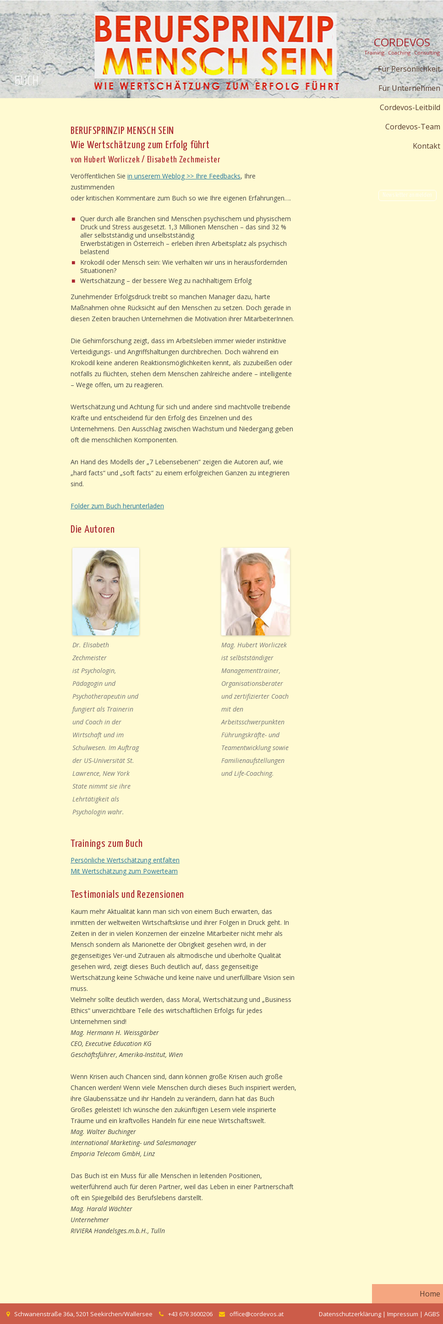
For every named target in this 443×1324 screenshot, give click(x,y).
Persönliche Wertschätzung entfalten (125, 860)
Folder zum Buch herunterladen (117, 505)
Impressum (402, 1314)
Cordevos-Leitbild (410, 107)
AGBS (432, 1314)
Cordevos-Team (412, 127)
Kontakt (426, 146)
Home (430, 1294)
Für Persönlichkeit (409, 69)
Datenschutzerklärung (350, 1314)
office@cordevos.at (257, 1314)
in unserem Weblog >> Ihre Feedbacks (184, 176)
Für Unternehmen (409, 88)
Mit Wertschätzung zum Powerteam (124, 871)
